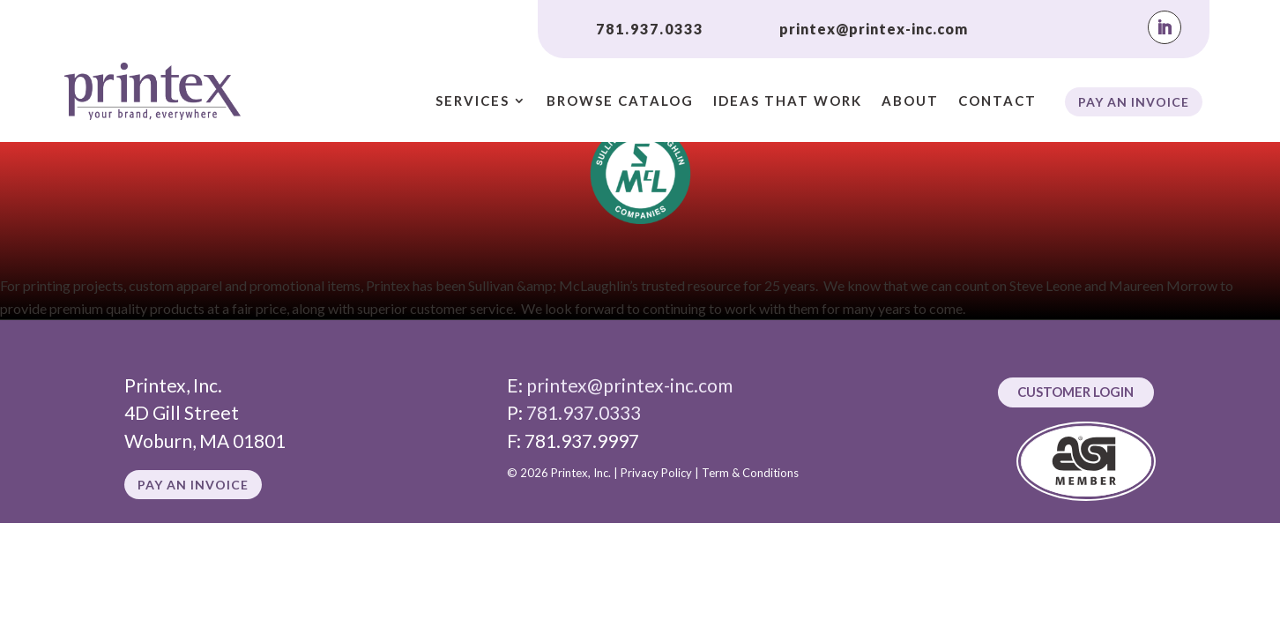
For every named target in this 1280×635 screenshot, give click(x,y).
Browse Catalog (620, 101)
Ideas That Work (787, 101)
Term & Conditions (750, 473)
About (910, 101)
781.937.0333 (649, 28)
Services (472, 101)
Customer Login (1075, 392)
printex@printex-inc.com (873, 28)
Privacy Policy (656, 473)
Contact (997, 101)
